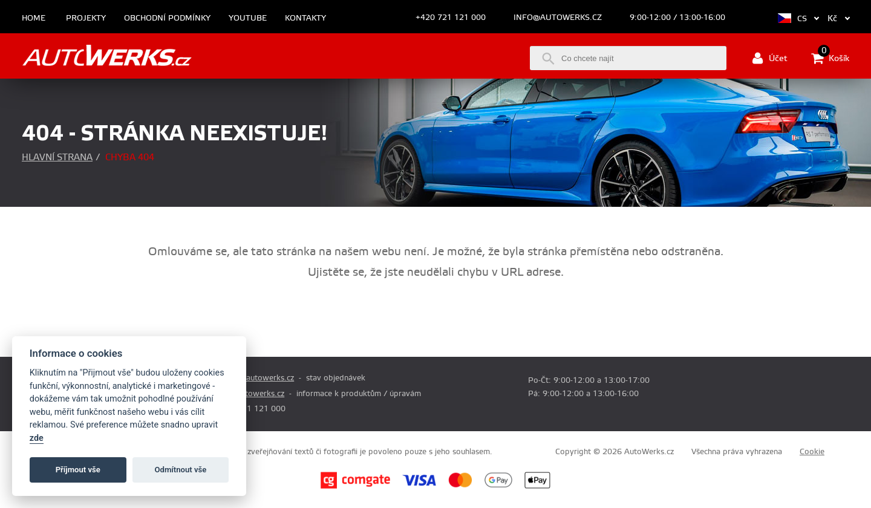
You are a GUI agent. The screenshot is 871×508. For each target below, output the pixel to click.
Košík (830, 58)
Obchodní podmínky (167, 18)
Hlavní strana (57, 157)
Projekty (86, 18)
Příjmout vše (78, 469)
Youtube (248, 18)
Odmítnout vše (181, 469)
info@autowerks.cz (558, 17)
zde (37, 438)
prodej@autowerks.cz (254, 378)
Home (33, 18)
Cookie (812, 452)
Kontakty (305, 18)
